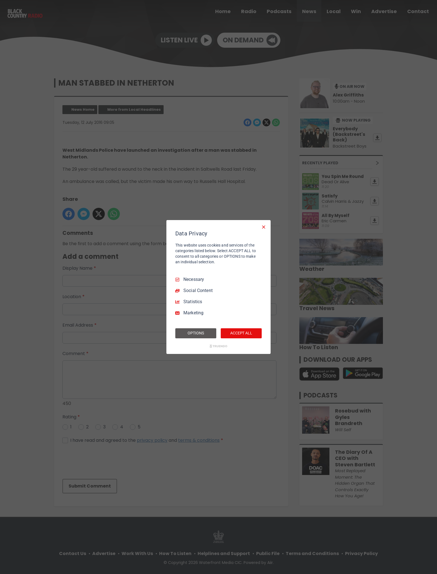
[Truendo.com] (218, 346)
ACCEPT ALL (241, 333)
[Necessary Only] (264, 227)
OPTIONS (196, 333)
